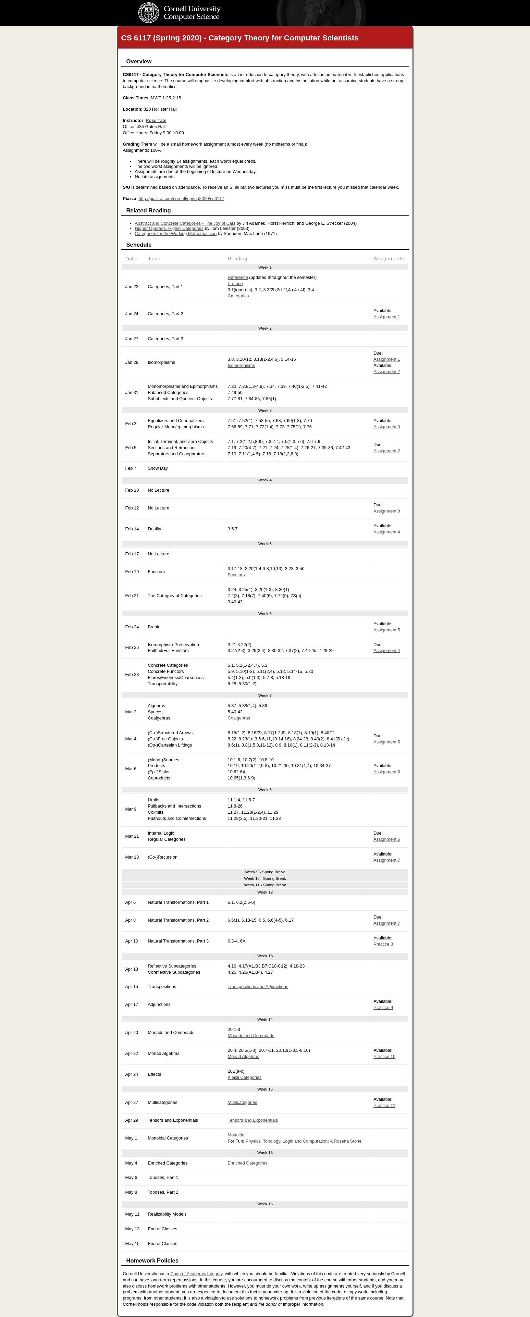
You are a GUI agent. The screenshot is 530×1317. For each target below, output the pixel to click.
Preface (235, 283)
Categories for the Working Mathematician (176, 233)
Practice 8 (383, 944)
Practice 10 (384, 1056)
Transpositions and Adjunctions (258, 986)
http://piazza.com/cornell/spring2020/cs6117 (181, 198)
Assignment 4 (386, 531)
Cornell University (193, 6)
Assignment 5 (386, 629)
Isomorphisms (241, 365)
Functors (236, 574)
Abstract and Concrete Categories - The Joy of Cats (185, 223)
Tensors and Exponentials (253, 1120)
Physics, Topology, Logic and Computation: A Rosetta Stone (303, 1141)
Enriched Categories (248, 1163)
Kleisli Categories (245, 1077)
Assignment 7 (386, 860)
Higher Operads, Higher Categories (169, 228)
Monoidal (237, 1134)
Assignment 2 (386, 371)
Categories (238, 295)
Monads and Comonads (251, 1035)
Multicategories (242, 1102)
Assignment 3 (386, 426)
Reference (238, 277)
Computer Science (193, 19)
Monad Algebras (243, 1056)
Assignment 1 (386, 316)
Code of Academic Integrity (196, 1273)
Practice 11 (384, 1105)
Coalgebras (239, 718)
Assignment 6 (386, 771)
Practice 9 (383, 1007)
